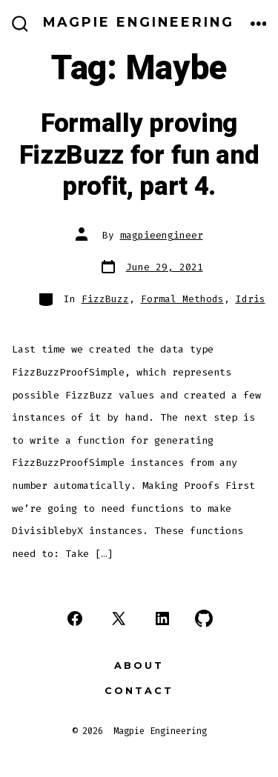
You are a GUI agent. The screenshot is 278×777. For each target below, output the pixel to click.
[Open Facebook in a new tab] (75, 618)
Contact (139, 690)
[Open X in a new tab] (119, 618)
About (139, 665)
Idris (250, 299)
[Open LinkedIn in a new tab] (162, 618)
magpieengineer (161, 235)
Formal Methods (182, 299)
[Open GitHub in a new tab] (204, 618)
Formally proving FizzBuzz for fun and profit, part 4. (139, 155)
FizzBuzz (105, 299)
